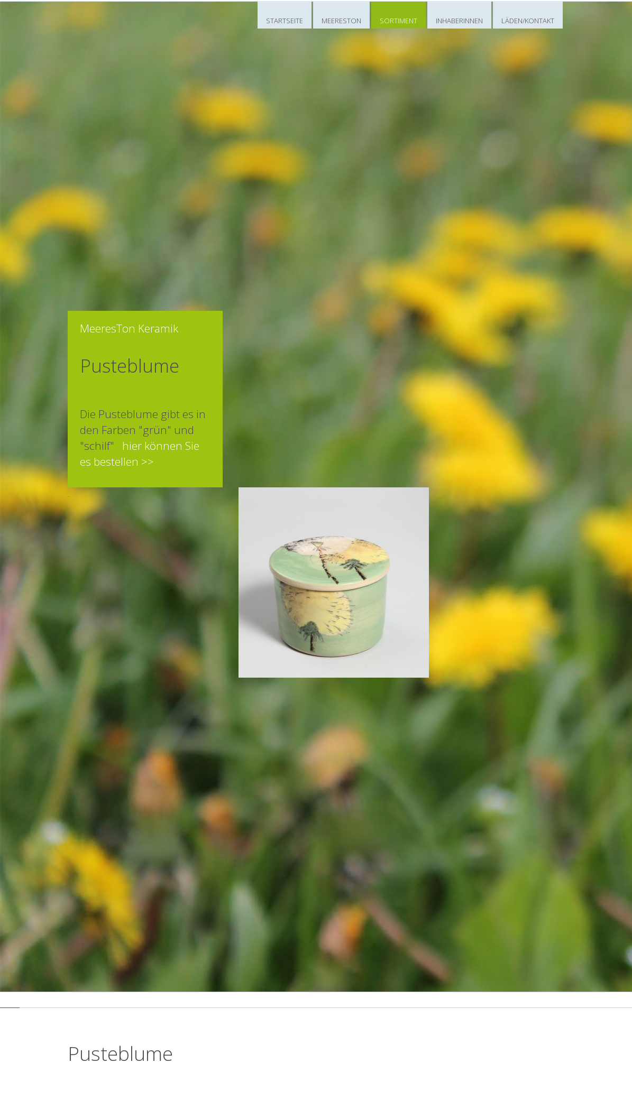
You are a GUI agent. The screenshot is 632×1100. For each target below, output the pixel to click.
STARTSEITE (284, 20)
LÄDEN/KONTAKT (527, 20)
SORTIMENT (398, 20)
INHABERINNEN (459, 20)
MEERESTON (341, 20)
